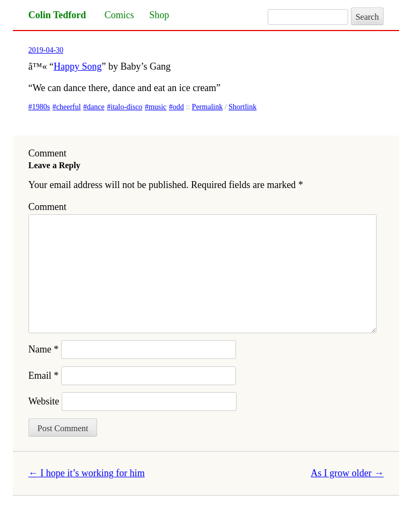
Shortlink (242, 107)
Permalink (207, 107)
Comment (47, 206)
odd (178, 107)
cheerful (68, 107)
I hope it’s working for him (86, 473)
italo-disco (126, 107)
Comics (119, 15)
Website (44, 401)
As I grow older (347, 473)
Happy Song (78, 66)
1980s (41, 107)
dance (96, 107)
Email (43, 375)
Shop (159, 15)
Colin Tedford (57, 15)
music (157, 107)
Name (43, 349)
